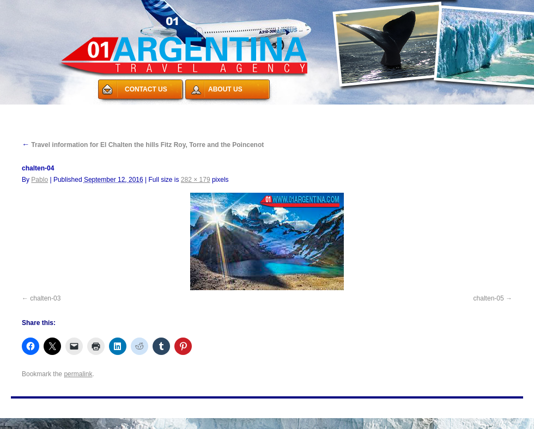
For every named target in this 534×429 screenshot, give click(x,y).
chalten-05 (489, 298)
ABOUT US (225, 89)
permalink (78, 374)
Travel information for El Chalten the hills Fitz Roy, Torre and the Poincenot (143, 145)
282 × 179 (195, 179)
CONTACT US (146, 89)
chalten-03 (45, 298)
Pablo (39, 179)
